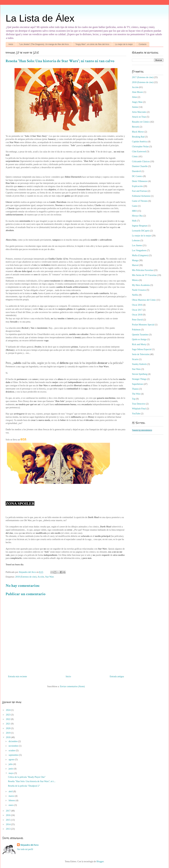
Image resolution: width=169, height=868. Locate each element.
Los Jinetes (137, 245)
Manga (135, 260)
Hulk (134, 221)
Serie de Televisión (140, 354)
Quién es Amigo (139, 339)
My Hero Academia (141, 285)
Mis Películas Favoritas (142, 270)
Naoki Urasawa (139, 290)
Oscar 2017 (137, 310)
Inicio (11, 44)
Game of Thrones (140, 201)
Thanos (135, 389)
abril (11, 791)
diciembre (13, 741)
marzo (12, 796)
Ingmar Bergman (139, 226)
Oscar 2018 (137, 314)
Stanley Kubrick (139, 364)
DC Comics (137, 176)
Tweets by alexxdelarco (142, 430)
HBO (134, 211)
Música (135, 280)
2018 (8, 737)
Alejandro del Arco (29, 845)
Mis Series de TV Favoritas (144, 275)
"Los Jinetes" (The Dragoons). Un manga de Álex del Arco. (44, 44)
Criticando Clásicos (141, 161)
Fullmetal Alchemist (141, 196)
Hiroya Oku (137, 216)
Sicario (135, 359)
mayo (11, 773)
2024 (8, 710)
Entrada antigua (117, 676)
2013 (8, 829)
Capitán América (139, 141)
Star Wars (49, 577)
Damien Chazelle (140, 166)
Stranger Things (139, 379)
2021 (8, 724)
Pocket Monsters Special (143, 324)
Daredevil (136, 171)
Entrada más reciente (17, 676)
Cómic (135, 156)
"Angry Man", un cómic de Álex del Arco (92, 44)
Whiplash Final (139, 408)
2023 (8, 715)
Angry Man (137, 102)
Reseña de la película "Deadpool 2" (24, 786)
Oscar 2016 (137, 305)
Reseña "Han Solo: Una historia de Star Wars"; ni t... (32, 781)
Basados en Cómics (141, 122)
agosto (12, 759)
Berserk (135, 127)
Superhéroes (137, 384)
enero (11, 805)
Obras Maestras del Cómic (144, 300)
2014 (8, 824)
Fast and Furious (139, 191)
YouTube (136, 413)
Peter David (137, 319)
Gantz (134, 206)
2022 (8, 719)
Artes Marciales (139, 112)
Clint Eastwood (139, 151)
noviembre (14, 746)
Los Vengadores (139, 250)
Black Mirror (138, 132)
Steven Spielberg (139, 374)
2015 (8, 820)
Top (134, 399)
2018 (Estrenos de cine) (26, 577)
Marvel (135, 265)
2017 (8, 811)
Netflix (135, 295)
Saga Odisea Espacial (141, 349)
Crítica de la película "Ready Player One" (27, 777)
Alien (134, 97)
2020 (8, 728)
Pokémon (136, 329)
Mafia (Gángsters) (140, 255)
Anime (135, 107)
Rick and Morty (139, 344)
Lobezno (136, 240)
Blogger (100, 861)
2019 (8, 733)
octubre (12, 750)
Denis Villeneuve (140, 181)
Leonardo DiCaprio (141, 230)
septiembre (14, 755)
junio (11, 768)
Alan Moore (137, 92)
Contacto (142, 44)
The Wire (136, 394)
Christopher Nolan (140, 146)
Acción (41, 577)
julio (11, 764)
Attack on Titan (139, 117)
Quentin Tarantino (140, 334)
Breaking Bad (138, 137)
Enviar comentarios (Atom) (72, 686)
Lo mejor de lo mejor (124, 44)
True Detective (138, 404)
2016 (8, 815)
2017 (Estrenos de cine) (142, 77)
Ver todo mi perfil (25, 849)
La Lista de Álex (40, 18)
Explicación (137, 186)
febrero (12, 800)
